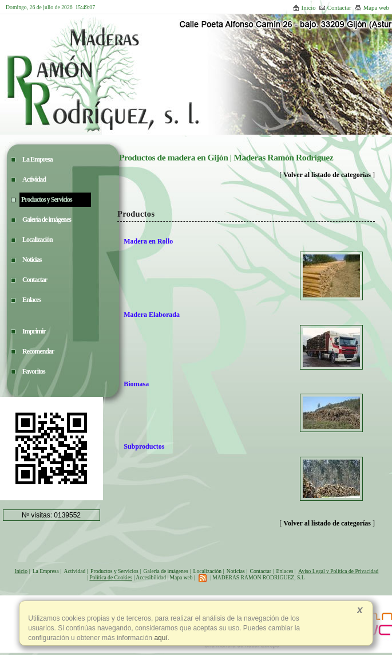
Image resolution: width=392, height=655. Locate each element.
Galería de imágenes (166, 571)
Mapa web (371, 7)
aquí (160, 638)
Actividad (75, 571)
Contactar (335, 7)
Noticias (236, 571)
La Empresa (46, 571)
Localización (207, 571)
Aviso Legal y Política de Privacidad (338, 571)
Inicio (304, 7)
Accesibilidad (151, 577)
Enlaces (285, 571)
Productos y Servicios (114, 571)
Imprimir (34, 331)
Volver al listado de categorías (327, 175)
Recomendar (38, 351)
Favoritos (33, 371)
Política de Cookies (110, 577)
